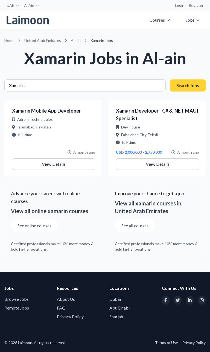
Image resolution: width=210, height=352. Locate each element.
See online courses (34, 225)
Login (179, 5)
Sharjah (116, 316)
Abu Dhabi (119, 307)
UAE (13, 5)
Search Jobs (188, 85)
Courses (160, 19)
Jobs (193, 19)
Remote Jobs (16, 307)
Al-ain (76, 40)
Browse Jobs (16, 299)
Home (9, 40)
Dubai (115, 299)
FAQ (61, 307)
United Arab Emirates (42, 40)
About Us (66, 299)
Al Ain (32, 5)
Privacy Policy (70, 316)
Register (196, 5)
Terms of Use (166, 342)
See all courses (134, 225)
